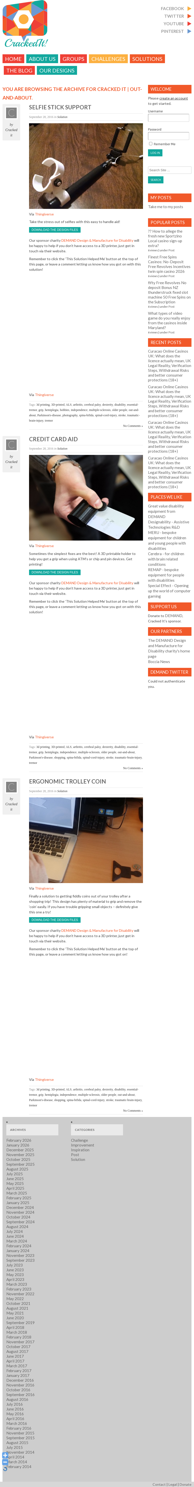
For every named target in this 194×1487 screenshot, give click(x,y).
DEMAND (173, 615)
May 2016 (15, 1413)
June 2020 (15, 1317)
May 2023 (15, 1274)
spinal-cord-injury (106, 415)
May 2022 (15, 1298)
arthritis (78, 404)
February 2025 (18, 1198)
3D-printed (58, 404)
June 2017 (15, 1356)
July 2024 (14, 1231)
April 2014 (15, 1457)
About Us (42, 59)
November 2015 (20, 1433)
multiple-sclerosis (100, 410)
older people (119, 410)
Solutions (147, 59)
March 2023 (16, 1284)
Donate (185, 1484)
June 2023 (15, 1269)
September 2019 (20, 1322)
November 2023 (20, 1255)
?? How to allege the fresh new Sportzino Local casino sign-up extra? (165, 238)
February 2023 (18, 1289)
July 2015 (14, 1447)
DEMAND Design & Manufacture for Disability (97, 240)
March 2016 (16, 1423)
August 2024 (17, 1226)
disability (120, 404)
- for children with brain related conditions (166, 559)
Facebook (172, 8)
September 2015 (20, 1437)
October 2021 (18, 1303)
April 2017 (15, 1361)
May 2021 (15, 1313)
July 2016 (14, 1404)
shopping (59, 757)
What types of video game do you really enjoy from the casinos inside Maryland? (169, 320)
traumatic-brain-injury (128, 757)
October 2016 (18, 1389)
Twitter (174, 16)
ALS (69, 404)
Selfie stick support (60, 107)
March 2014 (16, 1461)
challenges (108, 59)
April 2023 (15, 1279)
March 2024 (16, 1241)
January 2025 (17, 1202)
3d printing (43, 404)
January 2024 (17, 1250)
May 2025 (15, 1183)
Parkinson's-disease (49, 415)
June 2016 (15, 1409)
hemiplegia (51, 410)
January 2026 (17, 1145)
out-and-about (126, 752)
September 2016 (20, 1394)
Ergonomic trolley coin (67, 781)
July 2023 (14, 1265)
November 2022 (20, 1293)
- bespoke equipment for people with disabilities (166, 574)
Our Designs (57, 70)
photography (70, 415)
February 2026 (18, 1140)
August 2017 (17, 1351)
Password (168, 134)
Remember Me (162, 144)
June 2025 (15, 1178)
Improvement (82, 1145)
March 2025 (16, 1193)
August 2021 (17, 1308)
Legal (172, 1484)
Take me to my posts (165, 206)
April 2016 (15, 1418)
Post (171, 250)
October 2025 (18, 1159)
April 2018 (15, 1327)
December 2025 (20, 1150)
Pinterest (172, 31)
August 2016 (17, 1399)
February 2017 (18, 1370)
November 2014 (20, 1452)
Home (13, 59)
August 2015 (17, 1442)
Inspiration (80, 1150)
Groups (73, 59)
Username (168, 115)
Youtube (174, 23)
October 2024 (18, 1217)
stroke (122, 415)
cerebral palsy (92, 404)
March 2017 (16, 1365)
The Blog (19, 70)
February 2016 (18, 1428)
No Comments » (133, 426)
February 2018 (18, 1337)
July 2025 (14, 1174)
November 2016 (20, 1385)
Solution (62, 117)
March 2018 (16, 1332)
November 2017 (20, 1341)
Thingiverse (44, 214)
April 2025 (15, 1188)
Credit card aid (53, 439)
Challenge (79, 1140)
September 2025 (20, 1164)
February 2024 (18, 1246)
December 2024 (20, 1207)
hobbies (64, 410)
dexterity (107, 404)
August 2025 (17, 1169)
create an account (173, 98)
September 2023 (20, 1260)
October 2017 (18, 1346)
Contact (159, 1484)
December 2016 (20, 1380)
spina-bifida (86, 415)
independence (79, 410)
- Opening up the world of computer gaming (169, 590)
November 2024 (20, 1212)
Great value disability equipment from (166, 511)
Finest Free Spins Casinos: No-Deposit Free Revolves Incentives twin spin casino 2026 (169, 264)
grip (41, 410)
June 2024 (15, 1236)
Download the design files (55, 230)
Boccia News (159, 661)
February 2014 (18, 1466)
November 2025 (20, 1154)
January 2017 (17, 1375)
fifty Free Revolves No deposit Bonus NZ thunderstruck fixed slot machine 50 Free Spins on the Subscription (169, 292)
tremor (49, 420)
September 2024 (20, 1222)
